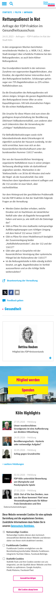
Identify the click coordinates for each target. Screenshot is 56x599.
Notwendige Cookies (17, 533)
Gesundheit (13, 309)
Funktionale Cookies (17, 547)
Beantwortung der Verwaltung (22, 280)
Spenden (28, 390)
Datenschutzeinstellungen (15, 508)
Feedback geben (15, 300)
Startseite (7, 12)
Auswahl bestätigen (28, 580)
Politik (18, 12)
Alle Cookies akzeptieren (28, 591)
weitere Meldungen (14, 464)
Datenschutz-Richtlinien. (23, 527)
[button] (5, 292)
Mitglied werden (28, 380)
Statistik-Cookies (15, 560)
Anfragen (28, 12)
